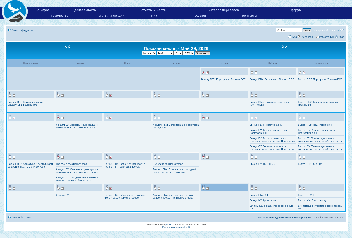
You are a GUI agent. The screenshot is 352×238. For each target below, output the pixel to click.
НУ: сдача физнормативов (168, 164)
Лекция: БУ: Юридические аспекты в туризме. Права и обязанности (77, 178)
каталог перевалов (224, 10)
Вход (341, 37)
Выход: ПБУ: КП (259, 195)
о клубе (43, 10)
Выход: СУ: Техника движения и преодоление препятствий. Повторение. (272, 147)
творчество (59, 15)
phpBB (168, 224)
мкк (154, 15)
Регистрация (326, 37)
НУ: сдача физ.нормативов (71, 164)
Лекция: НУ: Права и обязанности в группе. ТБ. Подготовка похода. (124, 165)
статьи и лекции (111, 15)
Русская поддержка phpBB (176, 227)
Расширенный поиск (323, 30)
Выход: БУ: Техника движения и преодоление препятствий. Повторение (272, 139)
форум (296, 10)
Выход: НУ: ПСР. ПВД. (262, 164)
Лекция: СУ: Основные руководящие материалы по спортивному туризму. (77, 170)
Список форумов (22, 30)
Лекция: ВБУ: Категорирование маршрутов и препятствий (25, 103)
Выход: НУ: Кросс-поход (263, 200)
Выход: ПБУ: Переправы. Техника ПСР (223, 79)
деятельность (85, 10)
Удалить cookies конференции (292, 217)
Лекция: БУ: (62, 195)
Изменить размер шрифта (341, 30)
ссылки (200, 15)
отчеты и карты (153, 10)
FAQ (294, 37)
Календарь (308, 37)
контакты (249, 15)
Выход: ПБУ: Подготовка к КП (266, 124)
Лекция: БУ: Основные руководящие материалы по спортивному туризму (77, 126)
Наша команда (264, 217)
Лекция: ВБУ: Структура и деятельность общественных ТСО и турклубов (30, 165)
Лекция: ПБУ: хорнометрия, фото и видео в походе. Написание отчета (173, 196)
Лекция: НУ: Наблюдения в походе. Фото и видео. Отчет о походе (124, 196)
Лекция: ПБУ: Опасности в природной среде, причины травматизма (174, 170)
